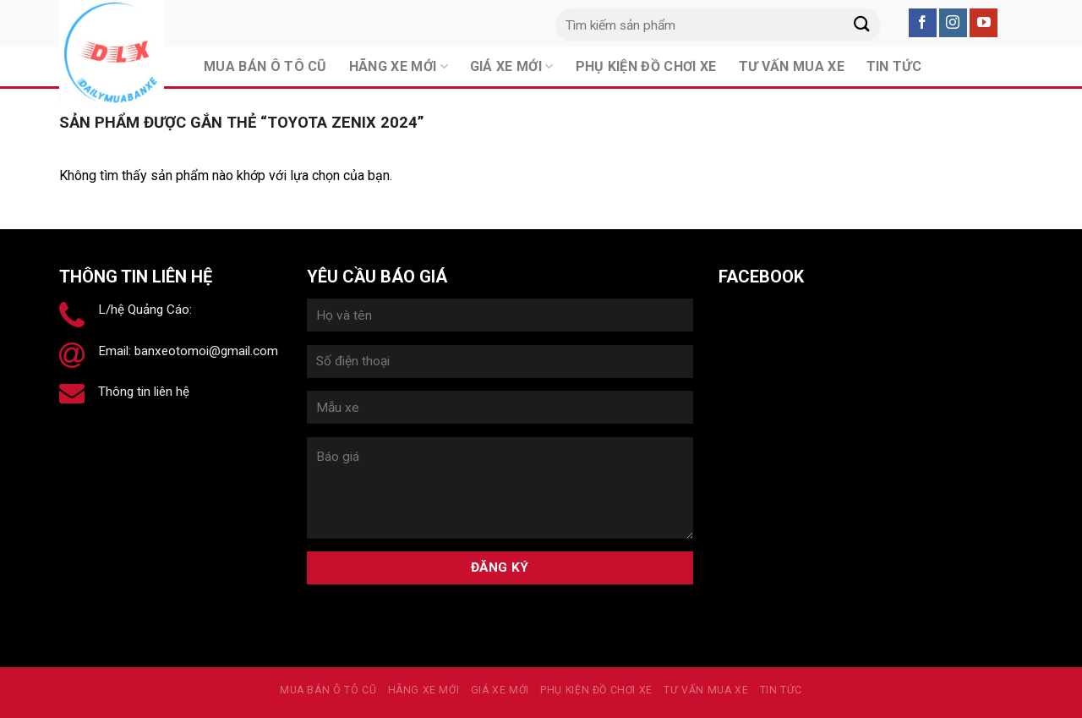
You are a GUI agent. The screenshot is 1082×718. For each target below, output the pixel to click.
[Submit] (861, 24)
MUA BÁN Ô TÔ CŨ (328, 690)
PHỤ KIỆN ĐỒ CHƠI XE (596, 690)
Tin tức (781, 690)
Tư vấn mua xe (706, 690)
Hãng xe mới (424, 690)
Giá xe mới (500, 690)
